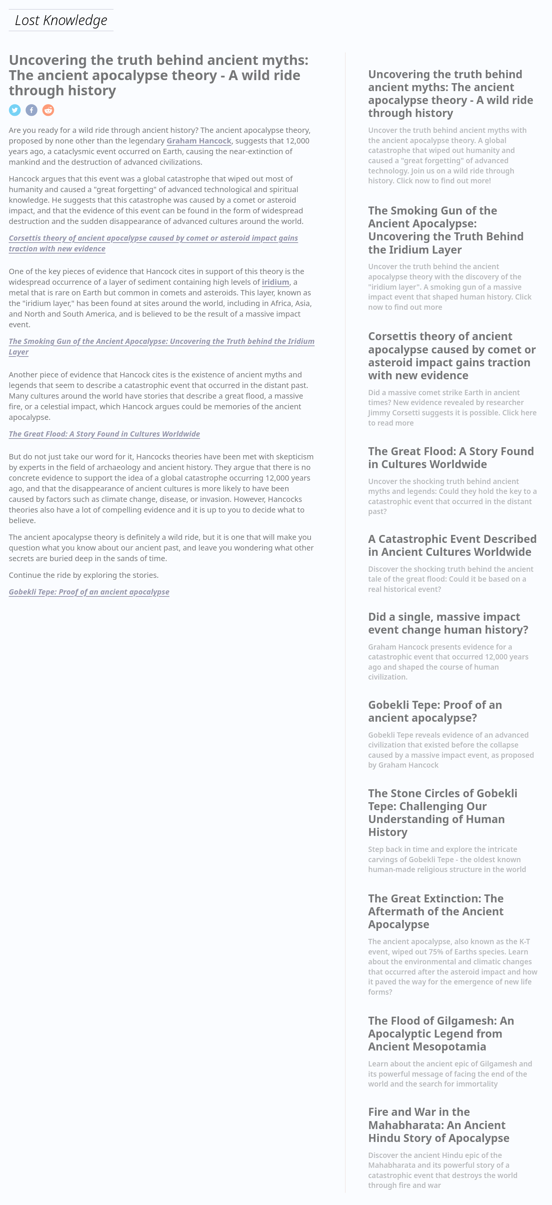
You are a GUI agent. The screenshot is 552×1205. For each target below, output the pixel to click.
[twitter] (15, 110)
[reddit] (48, 110)
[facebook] (31, 110)
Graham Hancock (199, 141)
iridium (275, 282)
